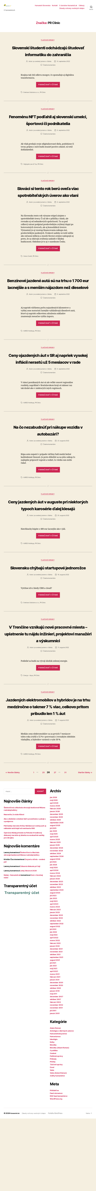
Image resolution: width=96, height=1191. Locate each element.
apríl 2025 (54, 909)
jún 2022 (53, 1004)
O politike (53, 1123)
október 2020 (55, 1061)
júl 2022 (53, 1002)
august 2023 (55, 965)
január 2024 (55, 951)
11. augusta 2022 (63, 714)
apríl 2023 (54, 976)
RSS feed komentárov (59, 1168)
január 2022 (55, 1019)
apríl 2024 (54, 943)
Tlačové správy (48, 43)
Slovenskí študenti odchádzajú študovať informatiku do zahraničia (48, 57)
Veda (52, 1143)
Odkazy (81, 7)
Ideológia (53, 1112)
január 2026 (55, 884)
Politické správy (56, 1129)
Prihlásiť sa (54, 1163)
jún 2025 (53, 903)
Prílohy (53, 1134)
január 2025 (55, 918)
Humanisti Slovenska (42, 7)
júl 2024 (53, 934)
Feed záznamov (56, 1166)
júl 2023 (53, 968)
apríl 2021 (54, 1044)
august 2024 (55, 932)
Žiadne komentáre (49, 75)
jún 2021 (53, 1038)
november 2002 (56, 1077)
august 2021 (55, 1033)
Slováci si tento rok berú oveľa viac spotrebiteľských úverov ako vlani (48, 212)
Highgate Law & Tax (30, 181)
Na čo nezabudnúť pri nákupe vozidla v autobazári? (48, 475)
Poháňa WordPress (58, 1186)
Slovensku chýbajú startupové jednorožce (48, 623)
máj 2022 (53, 1007)
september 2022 (56, 996)
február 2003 (55, 1075)
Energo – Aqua (28, 742)
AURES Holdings (29, 369)
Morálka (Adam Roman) (59, 1120)
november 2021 (56, 1024)
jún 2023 (53, 971)
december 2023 (56, 954)
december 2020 (56, 1055)
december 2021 (56, 1021)
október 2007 (55, 1072)
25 (40, 844)
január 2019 (55, 1063)
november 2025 (56, 889)
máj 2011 (53, 1066)
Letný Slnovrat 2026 (28, 943)
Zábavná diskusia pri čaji (30, 939)
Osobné (53, 1126)
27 (53, 844)
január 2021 (54, 1052)
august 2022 (55, 999)
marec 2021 (55, 1047)
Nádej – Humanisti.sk (12, 948)
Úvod (52, 1140)
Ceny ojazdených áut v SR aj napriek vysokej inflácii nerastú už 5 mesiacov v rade (48, 399)
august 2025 (55, 898)
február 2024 (55, 948)
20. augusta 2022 (63, 568)
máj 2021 (53, 1041)
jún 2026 (53, 870)
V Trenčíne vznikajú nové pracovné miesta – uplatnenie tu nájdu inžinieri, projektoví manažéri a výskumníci (48, 696)
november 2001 (56, 1080)
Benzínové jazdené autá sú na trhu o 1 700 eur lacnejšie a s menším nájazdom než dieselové (48, 314)
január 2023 (55, 985)
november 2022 (56, 990)
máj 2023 (54, 974)
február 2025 (55, 915)
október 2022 (55, 993)
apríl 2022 (54, 1010)
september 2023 (56, 962)
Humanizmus (55, 1109)
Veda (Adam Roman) (58, 1145)
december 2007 (56, 1069)
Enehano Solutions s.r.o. (31, 102)
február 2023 (55, 982)
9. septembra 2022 (63, 147)
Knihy (52, 1115)
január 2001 (55, 1086)
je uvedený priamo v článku (41, 71)
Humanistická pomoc (58, 1106)
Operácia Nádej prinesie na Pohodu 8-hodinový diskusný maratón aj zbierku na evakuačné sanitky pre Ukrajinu (24, 907)
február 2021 (55, 1049)
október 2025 (55, 892)
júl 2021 (53, 1035)
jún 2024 (53, 937)
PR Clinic (43, 102)
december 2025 (56, 887)
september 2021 (56, 1030)
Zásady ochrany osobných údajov (71, 10)
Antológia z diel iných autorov (62, 1103)
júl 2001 (53, 1083)
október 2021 (55, 1027)
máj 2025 (54, 906)
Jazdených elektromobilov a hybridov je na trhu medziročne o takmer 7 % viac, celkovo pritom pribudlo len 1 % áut (48, 776)
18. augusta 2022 (64, 634)
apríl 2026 (54, 875)
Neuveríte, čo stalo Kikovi (14, 887)
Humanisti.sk (15, 1186)
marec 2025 (55, 912)
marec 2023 (55, 979)
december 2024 (56, 920)
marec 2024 (55, 946)
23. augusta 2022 (64, 486)
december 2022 (56, 988)
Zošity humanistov (57, 1148)
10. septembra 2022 (64, 71)
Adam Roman (55, 1101)
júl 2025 (53, 901)
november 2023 (56, 957)
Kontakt (55, 7)
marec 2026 (55, 878)
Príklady (53, 1131)
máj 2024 (54, 940)
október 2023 (55, 960)
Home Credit (27, 280)
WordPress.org (56, 1171)
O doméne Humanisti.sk (68, 7)
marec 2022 (55, 1013)
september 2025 (56, 895)
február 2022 (55, 1016)
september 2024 (56, 929)
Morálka (53, 1117)
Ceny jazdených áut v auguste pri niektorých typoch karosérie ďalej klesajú (48, 553)
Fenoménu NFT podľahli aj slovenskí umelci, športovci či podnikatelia (47, 133)
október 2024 (55, 926)
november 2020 (56, 1058)
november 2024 (56, 923)
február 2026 (55, 881)
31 (65, 844)
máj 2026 (54, 873)
